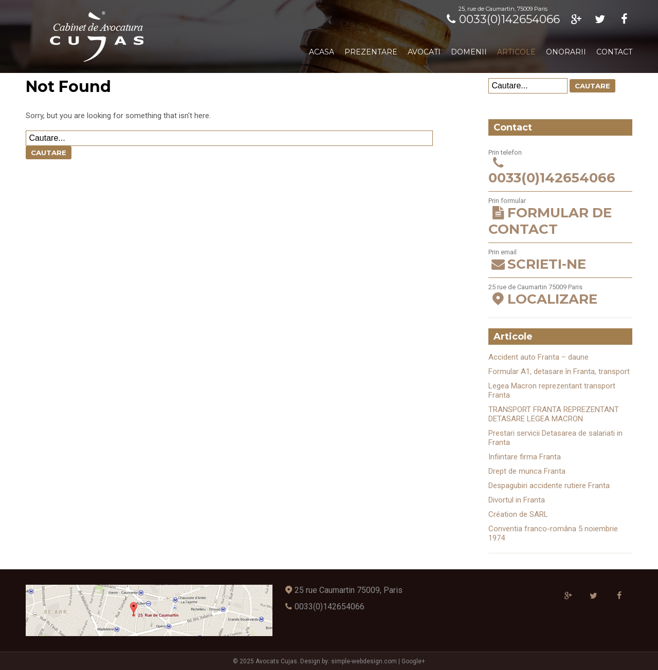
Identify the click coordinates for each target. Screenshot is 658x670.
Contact (614, 52)
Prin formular (560, 217)
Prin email (560, 260)
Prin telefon (560, 167)
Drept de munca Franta (526, 471)
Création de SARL (518, 514)
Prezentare (370, 52)
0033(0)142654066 (501, 19)
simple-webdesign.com (364, 661)
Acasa (321, 52)
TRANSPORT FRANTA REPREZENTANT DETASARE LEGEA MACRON (553, 414)
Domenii (469, 52)
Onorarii (566, 52)
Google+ (413, 661)
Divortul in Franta (516, 500)
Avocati (424, 52)
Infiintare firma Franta (524, 456)
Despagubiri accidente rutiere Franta (549, 485)
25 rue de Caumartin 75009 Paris (560, 295)
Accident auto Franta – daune (538, 357)
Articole (516, 52)
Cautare (48, 152)
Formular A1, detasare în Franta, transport (559, 371)
